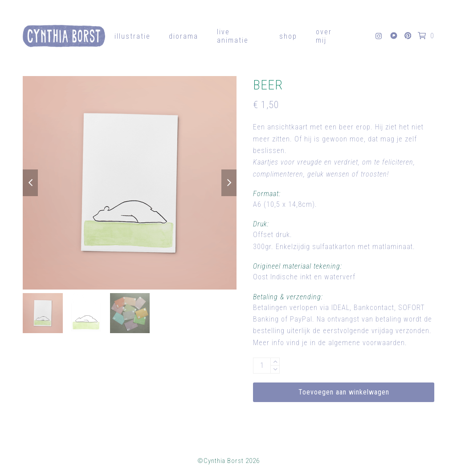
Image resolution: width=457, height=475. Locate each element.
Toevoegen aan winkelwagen (343, 392)
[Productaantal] (262, 366)
